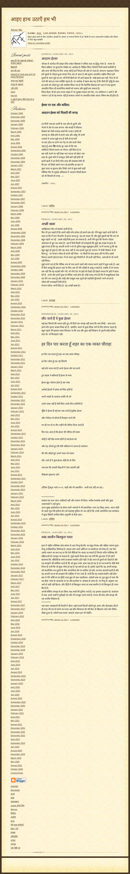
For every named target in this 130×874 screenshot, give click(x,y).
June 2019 (15, 665)
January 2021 (17, 709)
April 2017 (15, 586)
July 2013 (15, 426)
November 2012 (18, 400)
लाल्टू (39, 33)
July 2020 (15, 695)
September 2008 (18, 232)
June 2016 (15, 557)
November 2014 (18, 486)
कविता (51, 205)
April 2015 (15, 505)
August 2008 (16, 229)
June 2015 (15, 512)
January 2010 (17, 281)
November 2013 (18, 441)
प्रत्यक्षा (13, 832)
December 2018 (18, 650)
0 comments (74, 525)
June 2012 (15, 381)
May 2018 (15, 624)
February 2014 (17, 452)
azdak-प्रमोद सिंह (17, 805)
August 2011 (16, 348)
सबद (12, 798)
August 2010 (16, 303)
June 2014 (15, 467)
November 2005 (18, 117)
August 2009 (16, 262)
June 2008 (15, 221)
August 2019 (16, 672)
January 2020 (17, 683)
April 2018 (15, 620)
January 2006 (17, 124)
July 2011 (15, 344)
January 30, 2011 (61, 212)
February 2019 (17, 657)
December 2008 (18, 240)
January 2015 (17, 493)
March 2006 (16, 132)
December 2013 (18, 445)
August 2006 (16, 147)
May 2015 (15, 508)
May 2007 (15, 177)
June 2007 (15, 180)
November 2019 (18, 680)
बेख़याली (14, 67)
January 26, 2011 (61, 525)
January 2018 (17, 613)
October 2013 (17, 437)
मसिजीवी (14, 836)
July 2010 (15, 299)
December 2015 (18, 534)
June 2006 (15, 143)
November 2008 (18, 236)
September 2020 (18, 702)
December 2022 (18, 735)
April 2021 (15, 717)
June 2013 (15, 422)
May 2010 (15, 296)
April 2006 (15, 136)
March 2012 (16, 370)
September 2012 (18, 393)
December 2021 (18, 728)
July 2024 (15, 747)
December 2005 (18, 121)
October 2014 (17, 482)
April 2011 (15, 333)
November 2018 (18, 646)
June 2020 (15, 691)
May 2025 (15, 762)
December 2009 (18, 277)
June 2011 (15, 340)
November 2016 (18, 568)
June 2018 (15, 627)
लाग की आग (15, 71)
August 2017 (16, 601)
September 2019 (18, 676)
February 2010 (17, 285)
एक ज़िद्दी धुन (15, 848)
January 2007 (17, 165)
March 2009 (16, 247)
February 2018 (17, 616)
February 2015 (17, 497)
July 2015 (15, 516)
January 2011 (17, 322)
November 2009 (18, 273)
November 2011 (18, 359)
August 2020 (16, 698)
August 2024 (16, 750)
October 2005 (17, 113)
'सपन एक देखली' (17, 81)
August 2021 (16, 724)
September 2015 (18, 523)
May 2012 (15, 378)
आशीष (13, 817)
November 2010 (18, 314)
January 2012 (17, 367)
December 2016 (18, 572)
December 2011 (18, 363)
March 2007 (16, 169)
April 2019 (15, 661)
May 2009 (15, 255)
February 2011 (17, 326)
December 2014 (18, 489)
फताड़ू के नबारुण (17, 84)
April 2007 (15, 173)
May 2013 (15, 419)
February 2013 (17, 411)
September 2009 (18, 266)
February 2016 (17, 542)
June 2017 (15, 594)
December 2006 (18, 162)
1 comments (74, 306)
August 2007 (16, 188)
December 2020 (18, 706)
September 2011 (18, 352)
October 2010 (17, 311)
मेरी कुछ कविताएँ (17, 825)
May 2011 (15, 337)
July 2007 (15, 184)
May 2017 (15, 590)
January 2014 (17, 449)
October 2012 (17, 396)
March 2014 (16, 456)
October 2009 (17, 270)
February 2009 (17, 244)
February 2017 (17, 579)
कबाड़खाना (15, 801)
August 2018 (16, 635)
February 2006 (17, 128)
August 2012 (16, 389)
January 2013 (17, 408)
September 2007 (18, 191)
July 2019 (15, 668)
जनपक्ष (13, 844)
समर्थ (13, 794)
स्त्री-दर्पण (14, 88)
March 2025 (16, 758)
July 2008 (15, 225)
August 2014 (16, 475)
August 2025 (16, 765)
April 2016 (15, 549)
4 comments (74, 212)
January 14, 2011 (61, 620)
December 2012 (18, 404)
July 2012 (15, 385)
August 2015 (16, 519)
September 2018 (18, 639)
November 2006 (18, 158)
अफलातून (14, 786)
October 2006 (17, 154)
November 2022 (18, 732)
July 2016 (15, 560)
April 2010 (15, 292)
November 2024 (18, 754)
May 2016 (15, 553)
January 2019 (17, 654)
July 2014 (15, 471)
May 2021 (15, 721)
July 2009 (15, 258)
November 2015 (18, 530)
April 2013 (15, 415)
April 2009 (15, 251)
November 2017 (18, 605)
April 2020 (15, 687)
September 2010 (18, 307)
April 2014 (15, 460)
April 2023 (15, 739)
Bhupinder (15, 790)
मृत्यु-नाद (14, 96)
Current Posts (17, 773)
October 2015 (17, 527)
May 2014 (15, 464)
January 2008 (17, 206)
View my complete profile (39, 43)
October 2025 (17, 769)
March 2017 (16, 583)
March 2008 (16, 214)
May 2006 (15, 139)
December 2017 (18, 609)
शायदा (13, 840)
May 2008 (15, 218)
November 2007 (18, 199)
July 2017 (15, 598)
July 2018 (15, 631)
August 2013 (16, 430)
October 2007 (17, 195)
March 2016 (16, 545)
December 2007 (18, 202)
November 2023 (18, 743)
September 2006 (18, 150)
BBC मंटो (14, 829)
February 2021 (17, 713)
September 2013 (18, 434)
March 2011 (16, 329)
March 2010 (16, 288)
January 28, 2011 (61, 306)
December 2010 (18, 318)
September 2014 (18, 478)
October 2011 (17, 355)
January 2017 (17, 575)
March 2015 (16, 501)
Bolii (12, 821)
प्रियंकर (13, 813)
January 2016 (17, 538)
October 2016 (17, 564)
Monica (14, 809)
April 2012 (15, 374)
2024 (13, 92)
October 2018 (17, 642)
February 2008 (17, 210)
